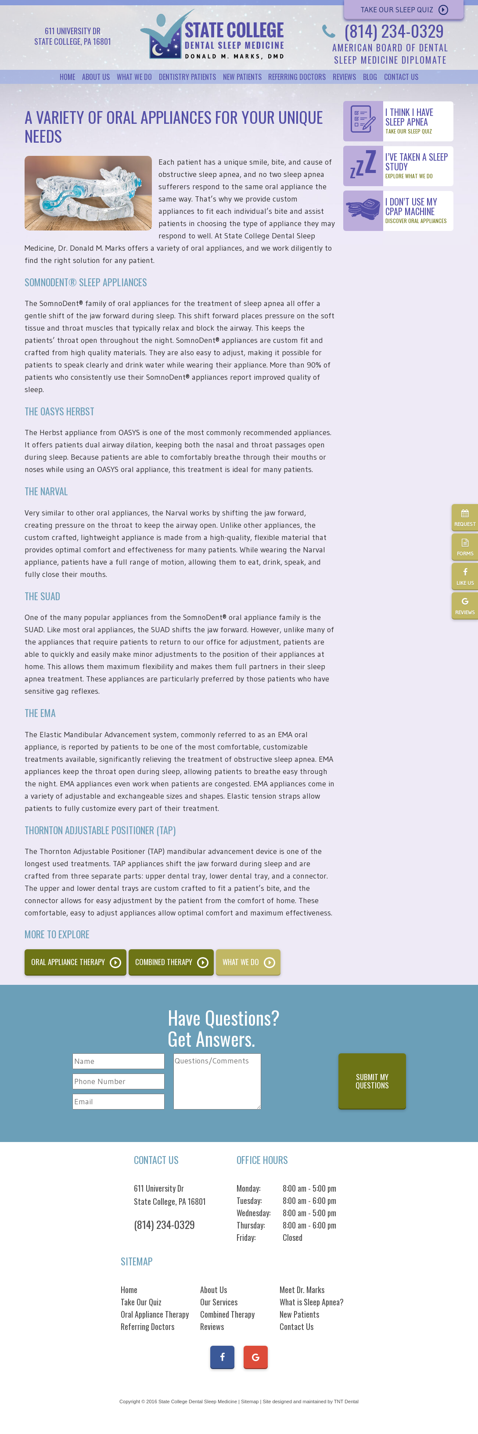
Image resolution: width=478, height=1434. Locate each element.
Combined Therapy (163, 961)
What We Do (134, 77)
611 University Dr (170, 1194)
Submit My (372, 1081)
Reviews (344, 77)
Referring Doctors (297, 77)
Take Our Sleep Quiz (396, 9)
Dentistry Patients (187, 77)
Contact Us (401, 77)
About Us (96, 77)
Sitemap (250, 1401)
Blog (370, 77)
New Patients (242, 77)
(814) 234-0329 (380, 30)
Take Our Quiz (141, 1302)
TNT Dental (346, 1401)
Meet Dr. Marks (302, 1289)
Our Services (218, 1302)
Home (67, 77)
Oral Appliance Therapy (68, 961)
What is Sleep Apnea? (312, 1302)
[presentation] (302, 1082)
